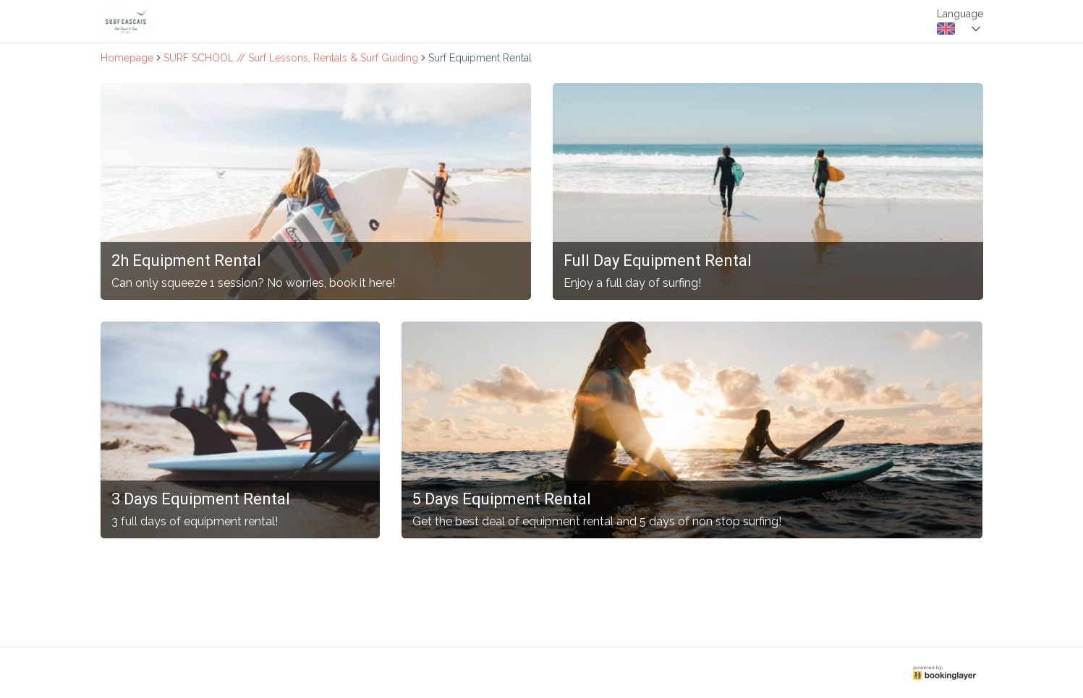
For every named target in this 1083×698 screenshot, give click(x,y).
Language (960, 14)
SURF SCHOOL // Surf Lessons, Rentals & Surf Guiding (290, 58)
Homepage (127, 58)
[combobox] (960, 29)
